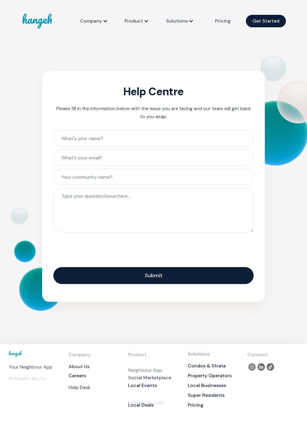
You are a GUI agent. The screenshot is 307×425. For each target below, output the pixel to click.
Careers (77, 375)
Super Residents (206, 395)
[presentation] (98, 250)
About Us (79, 369)
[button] (94, 21)
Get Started (265, 21)
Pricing (223, 21)
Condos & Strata (207, 366)
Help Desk (79, 391)
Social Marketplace (149, 381)
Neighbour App (145, 374)
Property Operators (210, 375)
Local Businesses (207, 385)
